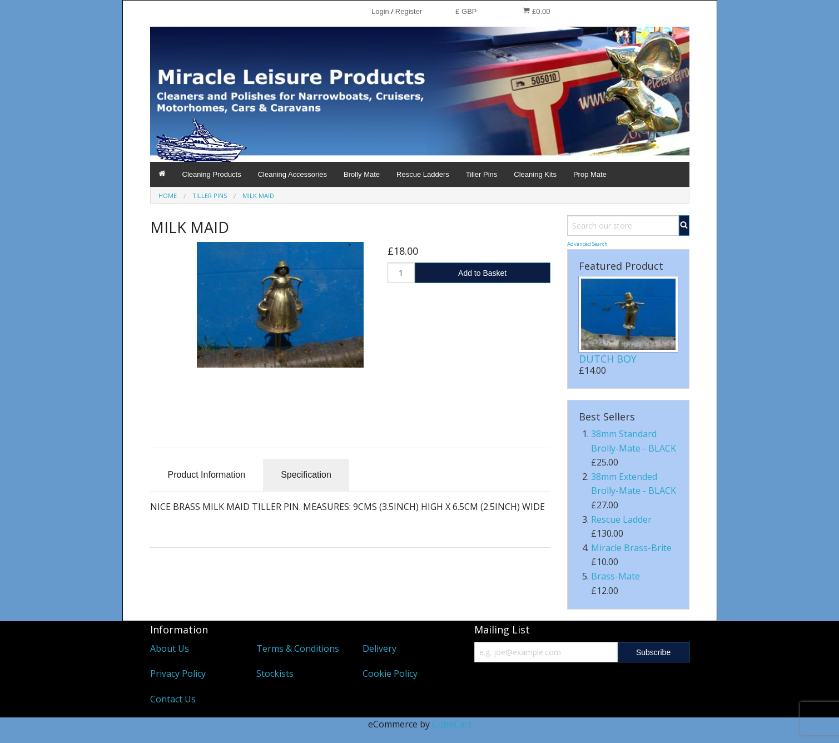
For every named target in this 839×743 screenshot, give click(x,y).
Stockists (275, 673)
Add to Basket (482, 273)
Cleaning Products (211, 174)
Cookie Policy (390, 673)
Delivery (379, 648)
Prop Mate (590, 174)
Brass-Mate (615, 576)
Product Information (207, 474)
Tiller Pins (482, 174)
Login (380, 11)
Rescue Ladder (621, 519)
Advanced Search (587, 243)
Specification (306, 474)
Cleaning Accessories (292, 174)
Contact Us (173, 699)
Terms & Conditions (297, 648)
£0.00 (536, 11)
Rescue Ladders (422, 174)
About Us (169, 648)
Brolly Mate (362, 174)
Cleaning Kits (535, 174)
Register (408, 11)
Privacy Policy (178, 673)
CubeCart (451, 724)
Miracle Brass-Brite (631, 548)
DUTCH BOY (608, 358)
